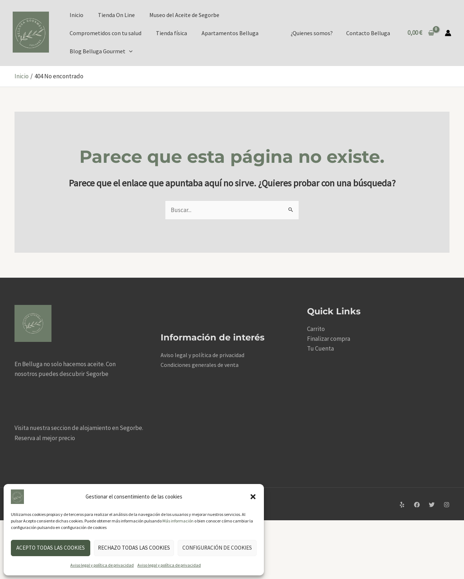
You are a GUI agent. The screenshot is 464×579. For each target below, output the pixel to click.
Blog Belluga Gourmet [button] (101, 51)
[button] (253, 496)
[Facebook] (417, 505)
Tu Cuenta (320, 348)
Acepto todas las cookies (50, 547)
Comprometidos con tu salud (105, 33)
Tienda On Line (116, 14)
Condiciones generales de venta (200, 364)
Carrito (316, 329)
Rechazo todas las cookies (134, 547)
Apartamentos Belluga (230, 33)
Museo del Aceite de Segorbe (184, 14)
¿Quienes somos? (315, 33)
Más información (178, 521)
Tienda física (171, 33)
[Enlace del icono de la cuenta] (448, 33)
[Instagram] (447, 505)
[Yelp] (402, 505)
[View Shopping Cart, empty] (421, 33)
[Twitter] (432, 505)
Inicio (76, 14)
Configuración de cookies (217, 547)
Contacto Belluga (369, 33)
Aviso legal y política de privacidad (102, 565)
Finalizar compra (328, 339)
